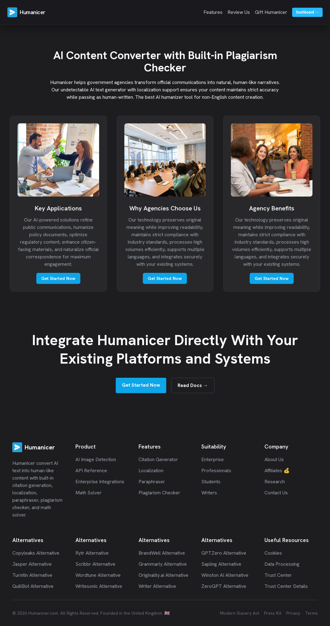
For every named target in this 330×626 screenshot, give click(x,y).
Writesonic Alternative (98, 586)
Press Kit (272, 613)
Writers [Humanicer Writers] (209, 492)
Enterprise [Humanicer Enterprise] (212, 459)
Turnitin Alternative (32, 575)
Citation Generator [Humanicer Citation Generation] (158, 459)
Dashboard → (307, 12)
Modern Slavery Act (239, 613)
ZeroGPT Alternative (223, 586)
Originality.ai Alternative (163, 575)
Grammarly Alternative (163, 564)
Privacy (293, 613)
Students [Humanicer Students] (210, 481)
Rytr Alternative (92, 553)
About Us (274, 459)
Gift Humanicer (271, 12)
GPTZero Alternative (223, 553)
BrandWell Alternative (162, 553)
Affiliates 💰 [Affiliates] (277, 470)
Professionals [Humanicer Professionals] (216, 470)
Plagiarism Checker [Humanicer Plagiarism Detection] (159, 492)
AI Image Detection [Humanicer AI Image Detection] (95, 459)
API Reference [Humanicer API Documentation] (91, 470)
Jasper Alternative (32, 564)
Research (274, 481)
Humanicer (32, 12)
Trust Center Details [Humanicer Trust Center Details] (286, 586)
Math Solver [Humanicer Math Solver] (88, 492)
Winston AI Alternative (224, 575)
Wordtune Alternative (98, 575)
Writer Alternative (157, 586)
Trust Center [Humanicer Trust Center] (278, 575)
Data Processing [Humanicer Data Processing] (282, 564)
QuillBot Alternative (33, 586)
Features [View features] (213, 12)
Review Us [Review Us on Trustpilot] (238, 12)
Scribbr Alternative (95, 564)
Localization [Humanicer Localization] (151, 470)
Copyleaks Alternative (35, 553)
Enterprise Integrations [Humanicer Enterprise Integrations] (99, 481)
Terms (311, 613)
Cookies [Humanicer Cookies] (273, 553)
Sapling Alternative (221, 564)
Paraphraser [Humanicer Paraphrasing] (152, 481)
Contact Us (276, 492)
